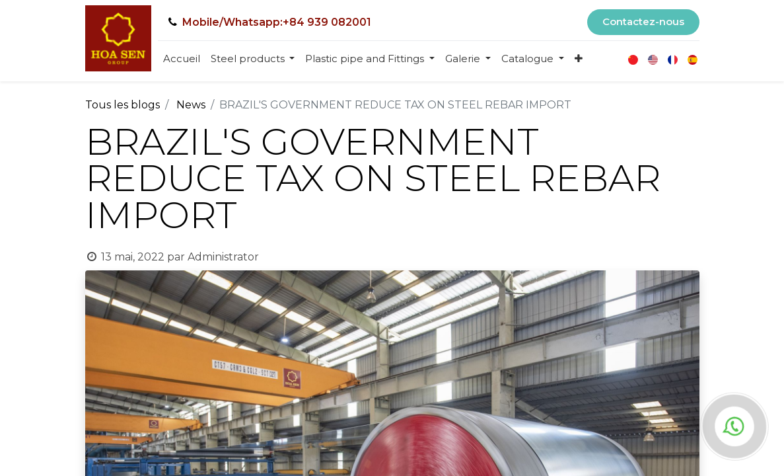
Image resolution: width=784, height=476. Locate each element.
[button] (578, 59)
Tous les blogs (122, 105)
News (190, 105)
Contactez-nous (643, 21)
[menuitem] (181, 59)
